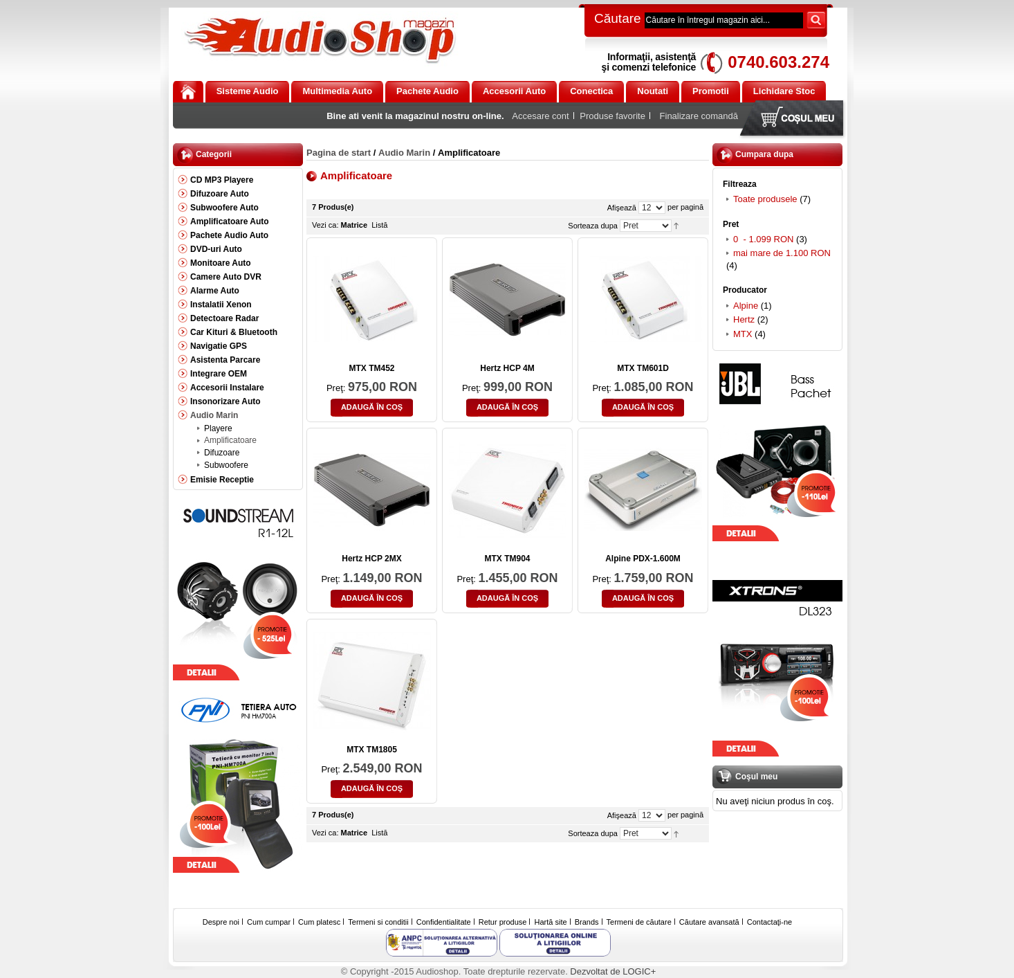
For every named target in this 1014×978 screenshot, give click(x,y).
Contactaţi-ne (769, 922)
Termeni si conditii (378, 922)
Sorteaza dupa (593, 225)
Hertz (744, 319)
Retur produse (503, 922)
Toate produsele (765, 199)
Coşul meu (794, 119)
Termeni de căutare (639, 922)
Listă (379, 225)
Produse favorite (612, 116)
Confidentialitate (443, 922)
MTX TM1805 (372, 749)
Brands (587, 922)
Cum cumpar (269, 922)
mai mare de (782, 253)
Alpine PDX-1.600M (643, 558)
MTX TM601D (643, 368)
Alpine (745, 305)
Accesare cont (540, 116)
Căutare (617, 18)
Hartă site (551, 922)
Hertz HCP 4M (507, 368)
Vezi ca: (325, 225)
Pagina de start (338, 152)
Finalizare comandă (699, 116)
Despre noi (221, 922)
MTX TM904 (507, 558)
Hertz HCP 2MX (371, 558)
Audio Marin (404, 152)
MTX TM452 (371, 368)
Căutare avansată (709, 922)
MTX (742, 334)
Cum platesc (319, 922)
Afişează (621, 207)
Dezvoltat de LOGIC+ (613, 971)
